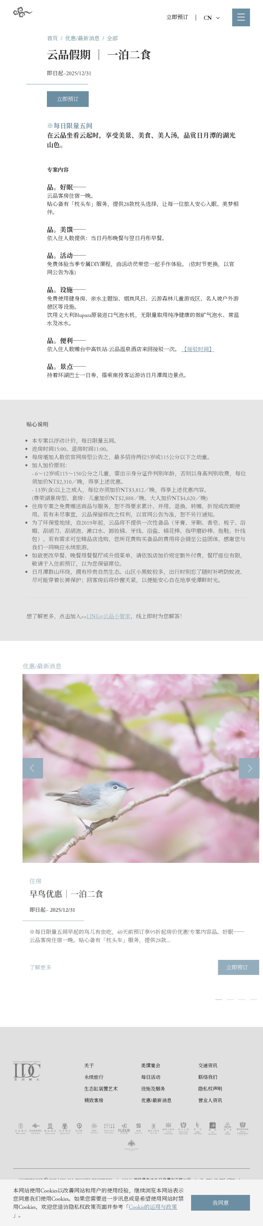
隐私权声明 (210, 1105)
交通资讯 (207, 1082)
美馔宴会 (150, 1082)
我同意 (220, 1203)
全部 (112, 38)
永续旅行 (93, 1094)
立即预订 (177, 17)
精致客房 (93, 1117)
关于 (89, 1082)
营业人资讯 (210, 1117)
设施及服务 (153, 1105)
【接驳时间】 (197, 349)
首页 (52, 38)
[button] (239, 1000)
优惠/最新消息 (82, 38)
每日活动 (150, 1094)
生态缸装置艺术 (101, 1105)
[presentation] (53, 768)
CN (212, 18)
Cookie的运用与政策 (153, 1207)
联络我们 (207, 1094)
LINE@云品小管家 (108, 616)
